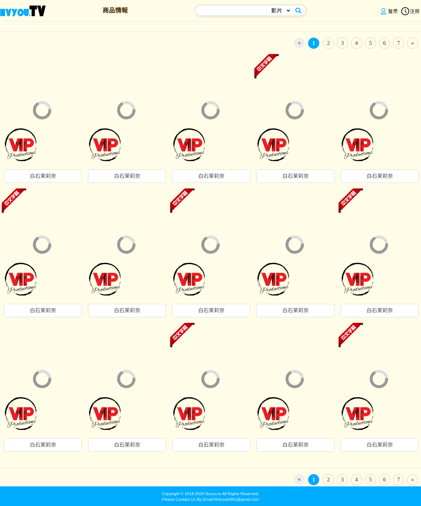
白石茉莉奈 (43, 176)
